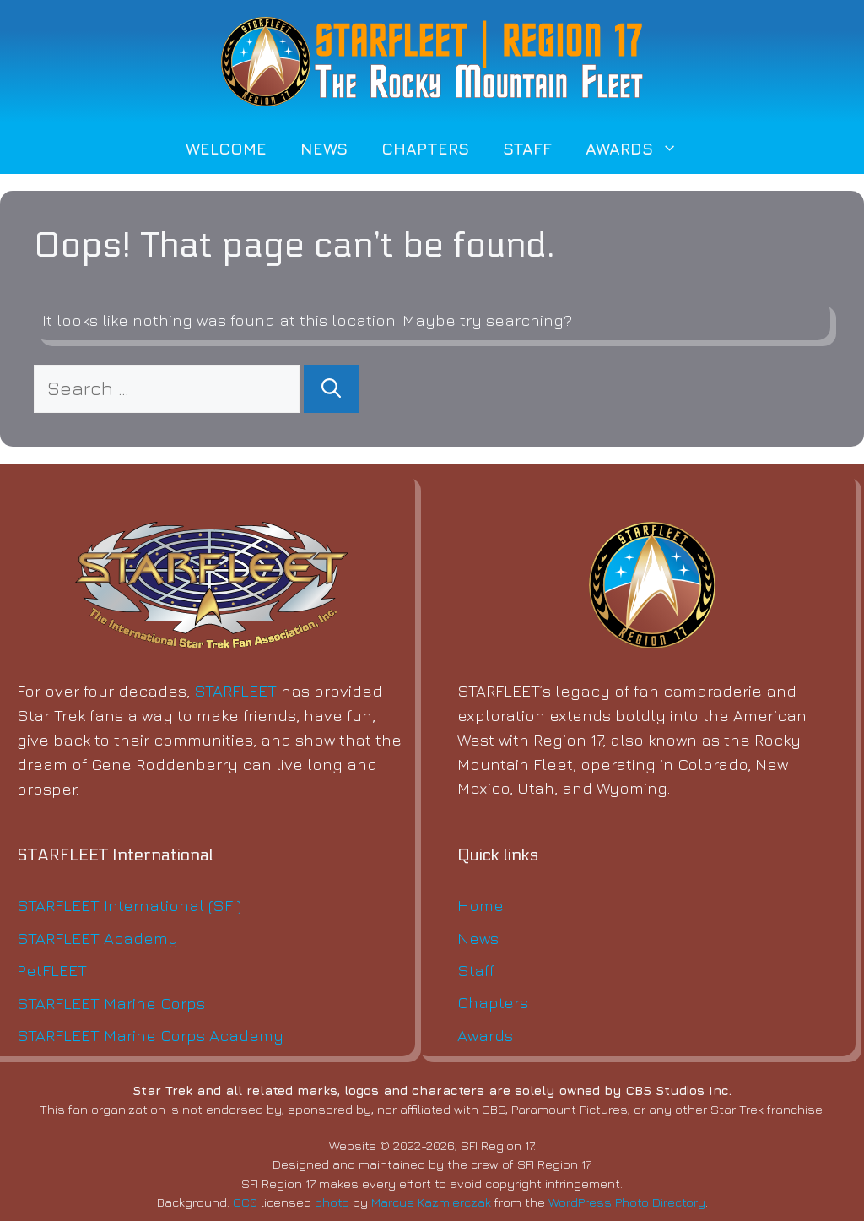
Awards (640, 148)
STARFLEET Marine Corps (111, 1002)
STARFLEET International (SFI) (129, 904)
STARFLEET (235, 690)
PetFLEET (52, 970)
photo (332, 1202)
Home (480, 904)
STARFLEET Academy (97, 937)
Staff (527, 148)
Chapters (425, 148)
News (324, 148)
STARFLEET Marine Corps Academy (150, 1035)
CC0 (245, 1202)
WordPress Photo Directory (626, 1202)
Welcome (226, 148)
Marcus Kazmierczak (431, 1202)
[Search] (331, 389)
